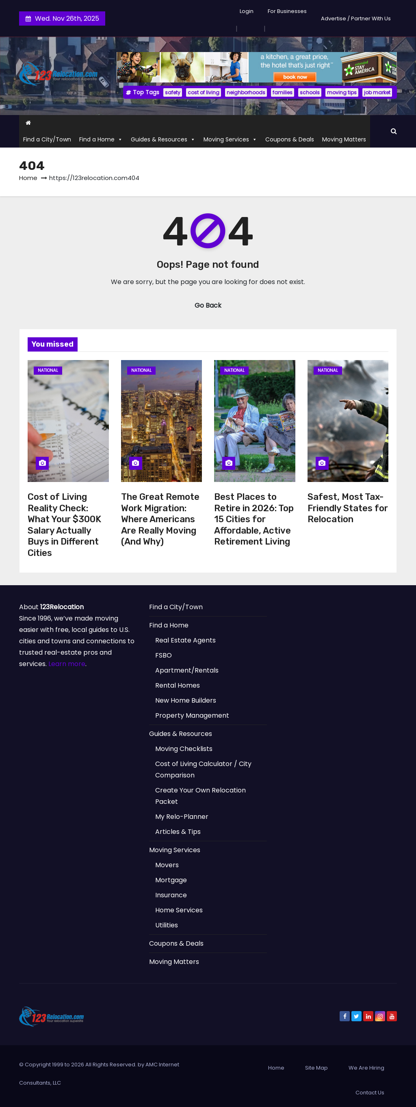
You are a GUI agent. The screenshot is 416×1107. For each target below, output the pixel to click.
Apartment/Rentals (187, 670)
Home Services (179, 910)
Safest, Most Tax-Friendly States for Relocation (348, 508)
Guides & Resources (163, 139)
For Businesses (287, 11)
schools (310, 92)
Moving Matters (344, 139)
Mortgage (171, 880)
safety (172, 92)
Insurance (171, 895)
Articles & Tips (178, 831)
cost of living (203, 92)
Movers (167, 865)
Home (28, 178)
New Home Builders (185, 700)
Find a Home (101, 139)
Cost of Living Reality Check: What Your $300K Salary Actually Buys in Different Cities (64, 524)
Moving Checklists (183, 748)
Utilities (166, 925)
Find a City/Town (47, 139)
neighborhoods (246, 92)
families (282, 92)
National (48, 370)
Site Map (316, 1068)
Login (247, 11)
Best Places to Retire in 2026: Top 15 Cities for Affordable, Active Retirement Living (254, 519)
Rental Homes (177, 685)
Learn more (66, 664)
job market (377, 92)
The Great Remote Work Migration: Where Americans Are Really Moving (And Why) (160, 519)
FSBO (163, 655)
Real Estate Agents (185, 640)
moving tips (342, 92)
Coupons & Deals (289, 139)
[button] (394, 131)
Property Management (192, 715)
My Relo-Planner (181, 816)
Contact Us (369, 1092)
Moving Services (230, 139)
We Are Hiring (366, 1068)
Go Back (208, 305)
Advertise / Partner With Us (356, 18)
